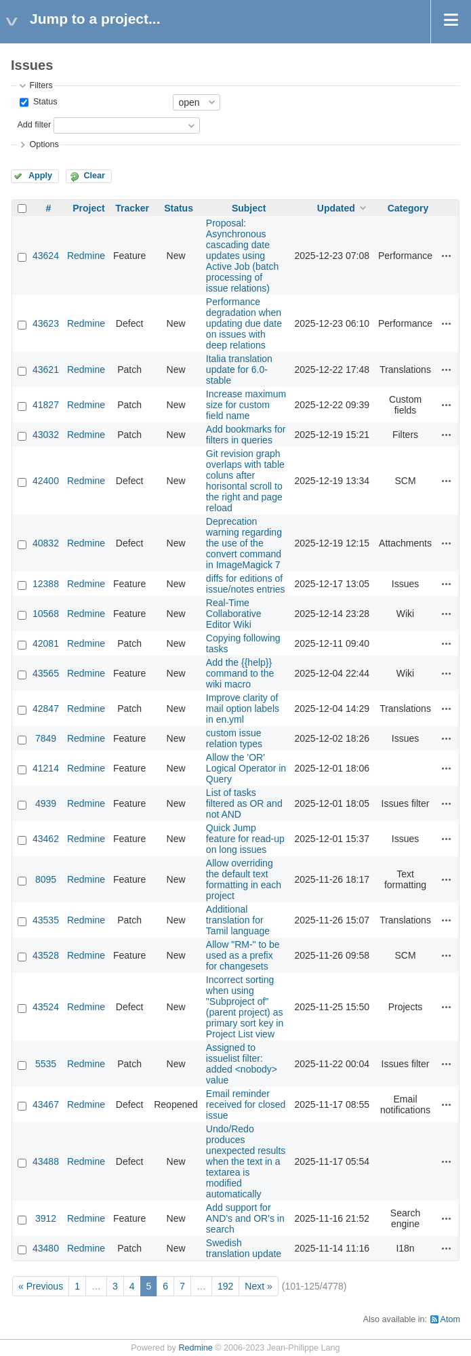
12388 (46, 583)
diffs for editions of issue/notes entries (245, 584)
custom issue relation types (234, 738)
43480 (46, 1248)
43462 (46, 838)
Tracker (132, 208)
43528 (46, 955)
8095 (45, 879)
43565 (46, 673)
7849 (45, 738)
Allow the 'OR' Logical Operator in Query (246, 768)
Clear (94, 175)
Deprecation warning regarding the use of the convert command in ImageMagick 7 (244, 543)
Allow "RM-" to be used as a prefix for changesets (243, 955)
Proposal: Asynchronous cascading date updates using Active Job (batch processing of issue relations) (242, 256)
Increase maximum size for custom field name (246, 404)
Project (88, 208)
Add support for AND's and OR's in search (245, 1218)
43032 (46, 434)
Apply (40, 175)
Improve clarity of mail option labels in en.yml (242, 708)
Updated (336, 208)
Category (408, 208)
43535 (46, 920)
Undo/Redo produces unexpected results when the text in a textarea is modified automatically (246, 1161)
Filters (40, 85)
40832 (46, 543)
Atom (450, 1319)
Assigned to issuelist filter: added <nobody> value (241, 1063)
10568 (46, 613)
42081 (46, 643)
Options (43, 144)
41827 (46, 404)
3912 (45, 1218)
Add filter (34, 124)
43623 (46, 323)
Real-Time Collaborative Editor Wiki (234, 613)
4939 (45, 803)
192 (225, 1286)
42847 (46, 708)
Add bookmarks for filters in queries (246, 434)
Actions (446, 255)
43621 (46, 369)
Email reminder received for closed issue (246, 1104)
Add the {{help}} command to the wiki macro (240, 673)
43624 (46, 255)
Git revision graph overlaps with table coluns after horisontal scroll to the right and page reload (245, 480)
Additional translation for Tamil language (238, 920)
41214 (46, 768)
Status (43, 101)
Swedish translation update (243, 1248)
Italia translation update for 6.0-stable (239, 369)
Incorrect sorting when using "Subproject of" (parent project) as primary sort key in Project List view (244, 1006)
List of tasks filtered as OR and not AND (244, 803)
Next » (258, 1286)
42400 (46, 480)
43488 (46, 1161)
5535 (45, 1063)
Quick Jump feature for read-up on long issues (245, 838)
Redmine (86, 255)
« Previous (40, 1286)
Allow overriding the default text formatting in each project (243, 879)
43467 (46, 1104)
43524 (46, 1006)
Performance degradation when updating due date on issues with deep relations (244, 323)
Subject (249, 208)
